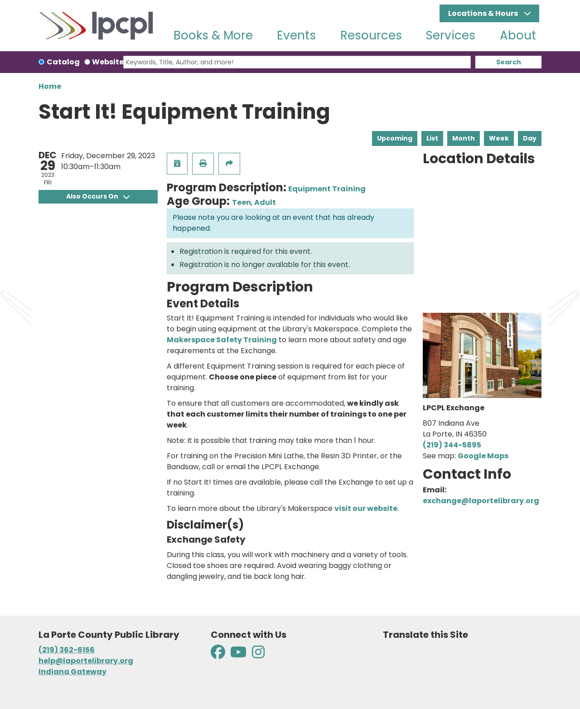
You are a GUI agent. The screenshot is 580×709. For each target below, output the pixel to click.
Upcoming (394, 138)
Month (463, 138)
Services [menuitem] (450, 35)
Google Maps (483, 456)
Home (50, 86)
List (432, 138)
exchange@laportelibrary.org (481, 500)
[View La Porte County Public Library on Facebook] (219, 655)
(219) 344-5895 (452, 445)
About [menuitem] (518, 35)
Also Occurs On (98, 196)
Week (499, 138)
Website (108, 62)
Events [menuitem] (296, 35)
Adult (265, 202)
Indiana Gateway (72, 671)
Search (508, 62)
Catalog (63, 62)
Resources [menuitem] (371, 35)
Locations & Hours (483, 13)
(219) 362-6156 (67, 650)
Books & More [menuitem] (213, 35)
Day (529, 138)
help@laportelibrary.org (86, 661)
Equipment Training (327, 189)
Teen (241, 202)
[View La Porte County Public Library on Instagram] (258, 655)
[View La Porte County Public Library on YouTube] (238, 655)
